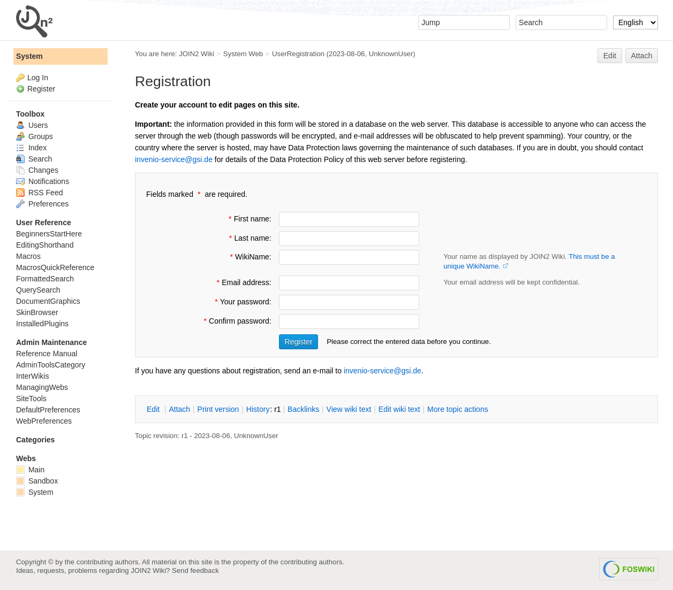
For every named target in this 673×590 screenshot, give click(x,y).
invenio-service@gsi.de (174, 159)
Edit (609, 55)
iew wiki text (349, 409)
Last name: (249, 238)
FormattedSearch (45, 278)
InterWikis (32, 376)
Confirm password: (236, 321)
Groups (34, 136)
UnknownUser (391, 54)
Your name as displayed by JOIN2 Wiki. (529, 261)
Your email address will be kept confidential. (511, 282)
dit (154, 409)
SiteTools (31, 398)
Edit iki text (399, 409)
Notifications (42, 181)
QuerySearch (38, 290)
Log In (37, 77)
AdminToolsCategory (50, 365)
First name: (248, 218)
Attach (642, 55)
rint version (218, 409)
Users (32, 125)
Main (30, 469)
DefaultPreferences (48, 409)
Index (31, 147)
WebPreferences (44, 421)
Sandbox (37, 481)
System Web (243, 54)
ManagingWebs (42, 387)
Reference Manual (46, 353)
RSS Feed (39, 192)
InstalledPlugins (42, 323)
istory (258, 409)
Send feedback (195, 570)
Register (41, 89)
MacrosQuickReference (55, 267)
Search (34, 159)
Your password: (242, 301)
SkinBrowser (37, 312)
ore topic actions (457, 409)
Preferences (42, 204)
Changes (37, 170)
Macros (28, 256)
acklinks (303, 409)
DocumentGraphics (48, 301)
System (29, 56)
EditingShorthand (44, 245)
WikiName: (249, 256)
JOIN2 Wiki (196, 54)
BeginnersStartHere (49, 233)
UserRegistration (298, 54)
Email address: (242, 282)
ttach (179, 409)
